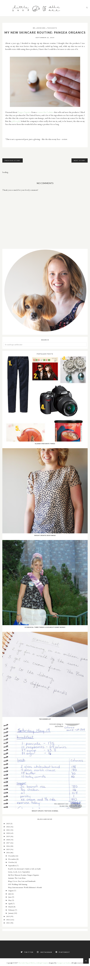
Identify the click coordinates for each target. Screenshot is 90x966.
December (12, 856)
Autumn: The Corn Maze (17, 878)
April (10, 903)
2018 (8, 840)
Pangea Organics (24, 112)
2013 (8, 916)
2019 (8, 836)
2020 (8, 833)
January (11, 913)
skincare (41, 28)
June (10, 897)
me (34, 28)
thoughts (52, 28)
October (11, 862)
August (11, 890)
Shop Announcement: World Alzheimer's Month (25, 887)
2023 (8, 823)
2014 (8, 852)
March (10, 907)
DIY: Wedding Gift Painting (17, 884)
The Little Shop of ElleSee (27, 963)
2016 (8, 846)
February (11, 910)
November (12, 859)
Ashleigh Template (42, 963)
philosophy (16, 121)
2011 (8, 923)
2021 (8, 830)
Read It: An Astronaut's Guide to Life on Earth (24, 869)
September (12, 865)
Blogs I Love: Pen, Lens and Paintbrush (22, 881)
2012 (8, 920)
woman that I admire (45, 112)
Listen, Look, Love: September (19, 872)
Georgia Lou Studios (64, 963)
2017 (8, 843)
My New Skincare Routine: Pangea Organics (23, 875)
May (10, 900)
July (9, 894)
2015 (8, 849)
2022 (8, 827)
